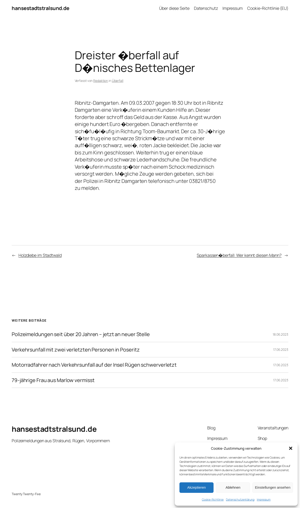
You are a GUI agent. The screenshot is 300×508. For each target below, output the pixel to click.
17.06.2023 (280, 349)
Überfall (117, 80)
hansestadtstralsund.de (40, 8)
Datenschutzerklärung (240, 499)
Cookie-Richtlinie (213, 499)
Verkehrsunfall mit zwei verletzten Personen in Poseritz (76, 350)
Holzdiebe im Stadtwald (40, 255)
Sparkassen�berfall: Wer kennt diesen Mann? (239, 255)
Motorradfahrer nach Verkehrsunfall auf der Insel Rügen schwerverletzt (94, 365)
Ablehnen (232, 487)
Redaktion (100, 80)
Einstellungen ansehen (272, 487)
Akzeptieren (196, 487)
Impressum (264, 499)
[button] (290, 448)
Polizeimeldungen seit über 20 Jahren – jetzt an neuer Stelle (81, 334)
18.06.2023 (280, 334)
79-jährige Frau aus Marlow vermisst (53, 380)
